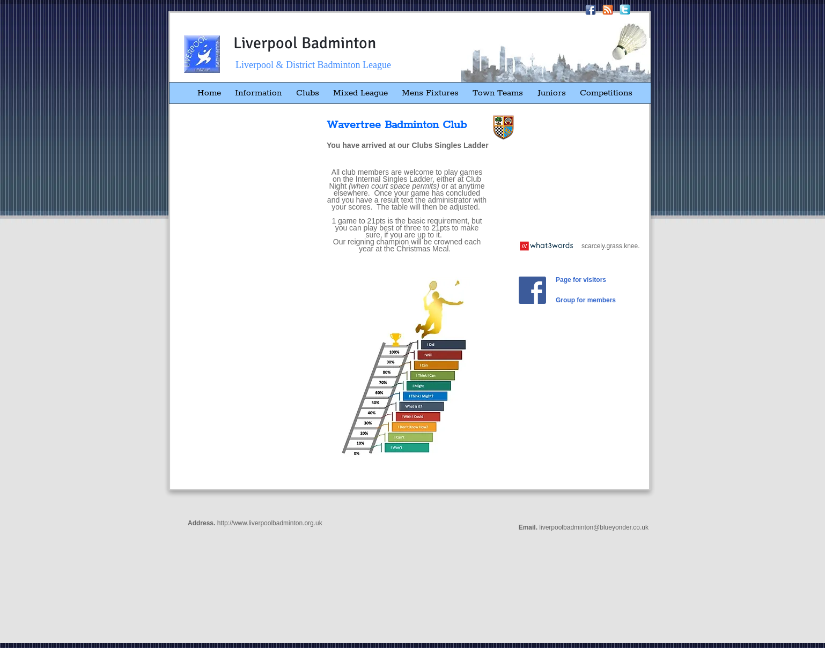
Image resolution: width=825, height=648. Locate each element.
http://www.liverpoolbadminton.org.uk (269, 523)
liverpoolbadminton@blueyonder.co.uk (594, 527)
